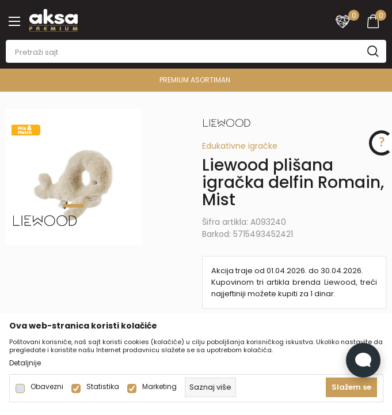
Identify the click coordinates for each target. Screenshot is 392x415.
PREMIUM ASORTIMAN (194, 80)
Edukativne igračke (239, 146)
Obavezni (47, 386)
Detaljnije (25, 363)
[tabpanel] (74, 177)
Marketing (159, 386)
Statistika (102, 386)
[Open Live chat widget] (363, 360)
